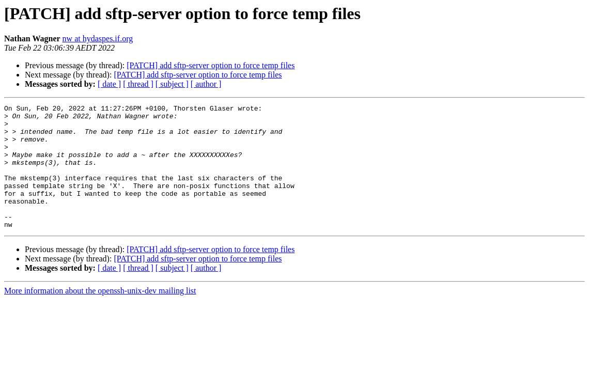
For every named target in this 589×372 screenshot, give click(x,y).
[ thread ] (138, 84)
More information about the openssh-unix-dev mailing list (100, 315)
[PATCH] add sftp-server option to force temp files (211, 65)
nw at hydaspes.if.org (98, 38)
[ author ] (206, 84)
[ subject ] (172, 84)
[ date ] (109, 84)
